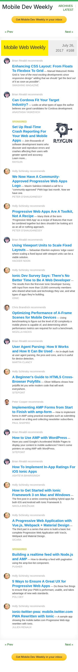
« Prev (9, 31)
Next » (69, 31)
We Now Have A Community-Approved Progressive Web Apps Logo (39, 181)
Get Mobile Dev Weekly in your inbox (39, 19)
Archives (65, 6)
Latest (68, 9)
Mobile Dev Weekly (27, 6)
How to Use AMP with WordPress (39, 438)
